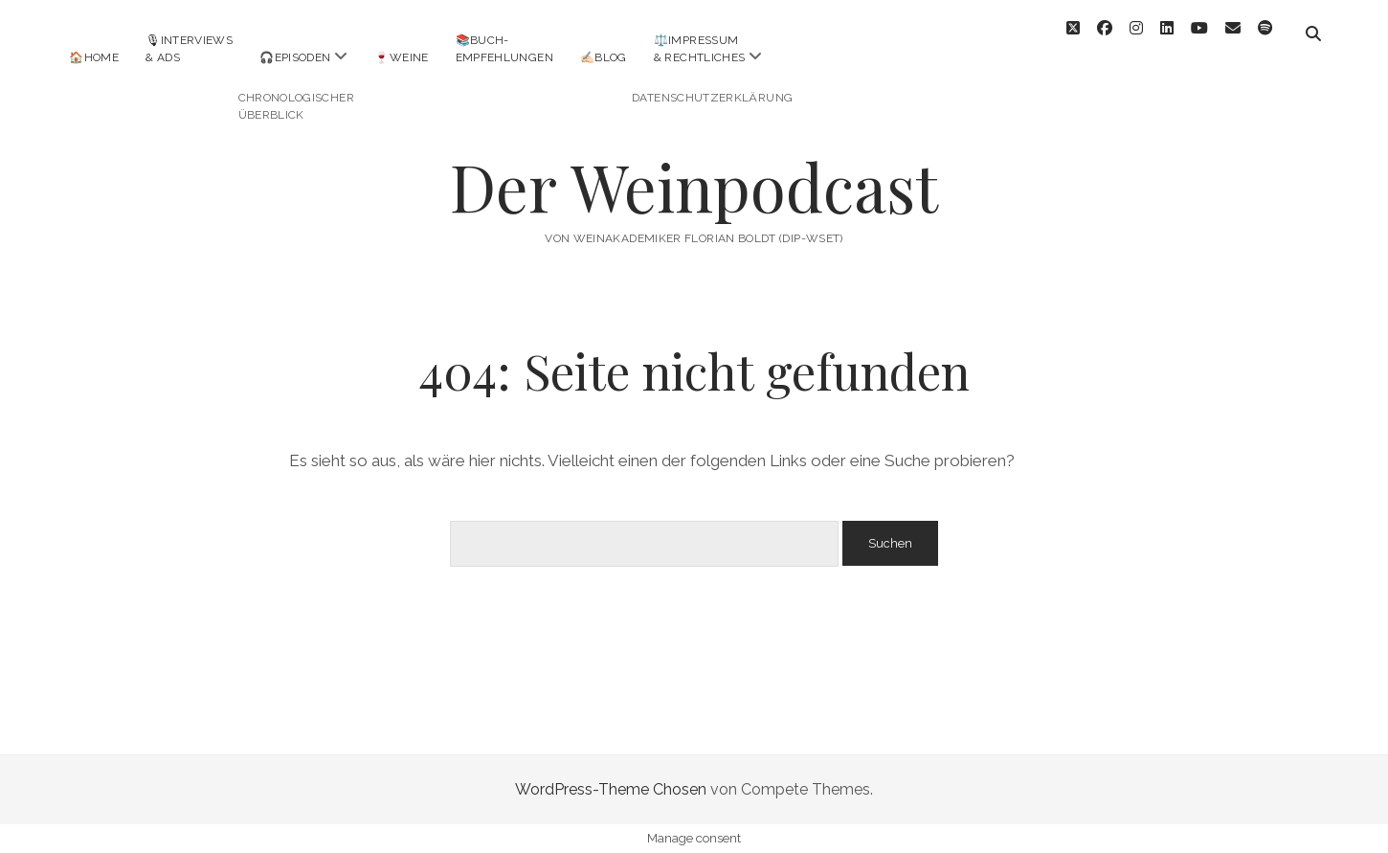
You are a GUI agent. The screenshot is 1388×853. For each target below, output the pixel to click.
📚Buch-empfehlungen (504, 49)
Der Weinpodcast (694, 186)
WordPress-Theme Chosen (610, 789)
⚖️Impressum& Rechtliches (700, 49)
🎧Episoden (294, 57)
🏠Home (94, 57)
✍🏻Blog (603, 57)
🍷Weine (401, 57)
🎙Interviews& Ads (189, 49)
